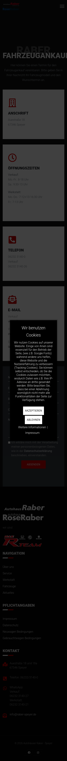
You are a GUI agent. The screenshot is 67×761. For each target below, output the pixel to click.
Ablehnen (33, 419)
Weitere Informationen (32, 427)
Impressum (32, 433)
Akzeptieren (33, 410)
